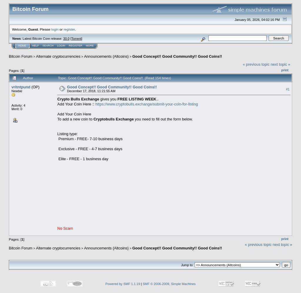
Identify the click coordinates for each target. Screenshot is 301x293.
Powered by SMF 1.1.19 (123, 284)
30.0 (66, 38)
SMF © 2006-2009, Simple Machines (169, 284)
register (69, 29)
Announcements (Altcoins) (106, 56)
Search (48, 45)
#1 (288, 89)
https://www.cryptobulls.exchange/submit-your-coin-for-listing (146, 104)
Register (75, 45)
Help (35, 45)
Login (61, 45)
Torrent (76, 38)
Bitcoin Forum (20, 56)
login (55, 29)
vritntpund (20, 87)
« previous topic (256, 64)
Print (284, 70)
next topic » (280, 64)
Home (22, 45)
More (90, 45)
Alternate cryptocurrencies (58, 56)
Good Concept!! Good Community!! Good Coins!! (177, 56)
